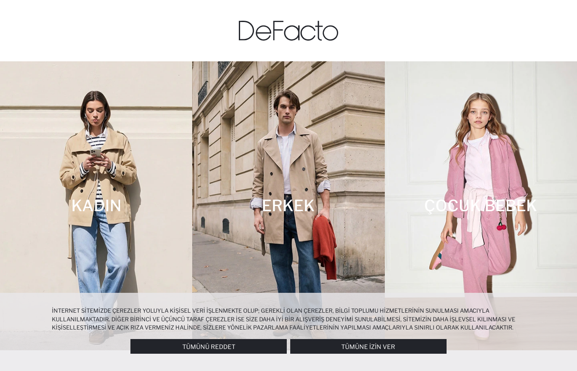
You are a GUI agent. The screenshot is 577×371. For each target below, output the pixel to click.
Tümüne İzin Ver (368, 346)
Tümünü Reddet (208, 346)
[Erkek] (288, 205)
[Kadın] (96, 205)
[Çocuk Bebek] (481, 205)
